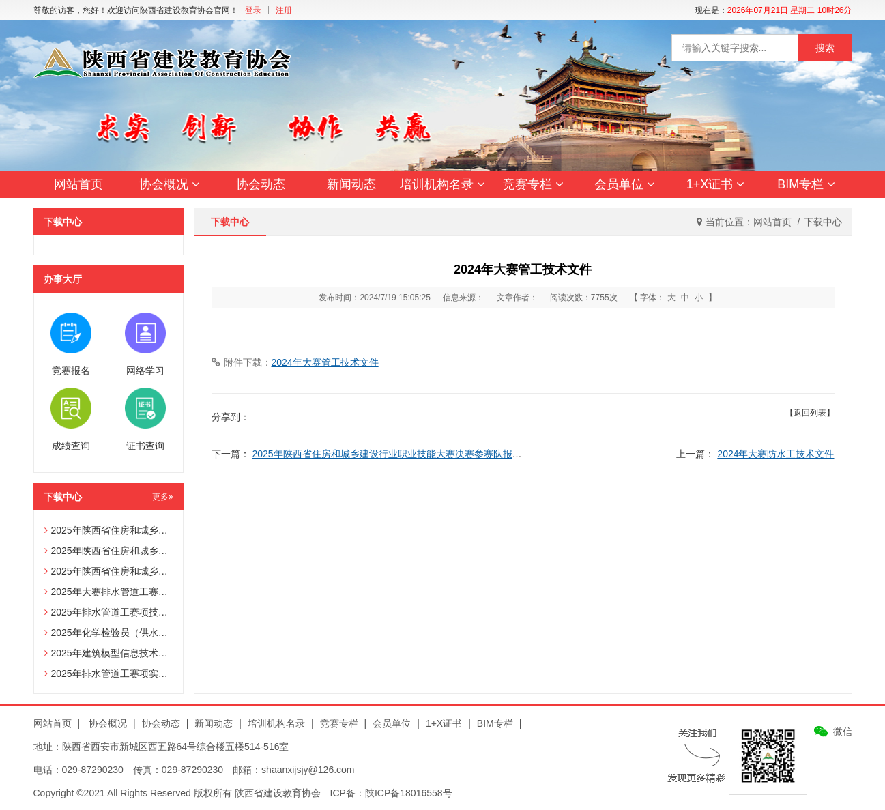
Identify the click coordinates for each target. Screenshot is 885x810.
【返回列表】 (810, 413)
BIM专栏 (806, 184)
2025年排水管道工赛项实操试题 (115, 673)
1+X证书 (715, 184)
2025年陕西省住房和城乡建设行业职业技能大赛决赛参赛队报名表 (391, 453)
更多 (162, 497)
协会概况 (169, 184)
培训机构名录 (442, 184)
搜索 (825, 47)
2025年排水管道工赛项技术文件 (115, 612)
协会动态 (260, 184)
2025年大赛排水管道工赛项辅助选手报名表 (139, 591)
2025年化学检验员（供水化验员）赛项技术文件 (149, 632)
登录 (253, 10)
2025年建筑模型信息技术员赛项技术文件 (134, 653)
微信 (842, 731)
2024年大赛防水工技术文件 (775, 453)
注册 (284, 10)
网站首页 (78, 184)
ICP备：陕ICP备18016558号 (391, 792)
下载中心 (823, 221)
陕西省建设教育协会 (278, 792)
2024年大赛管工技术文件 (325, 362)
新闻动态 (351, 184)
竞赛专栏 (533, 184)
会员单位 (624, 184)
